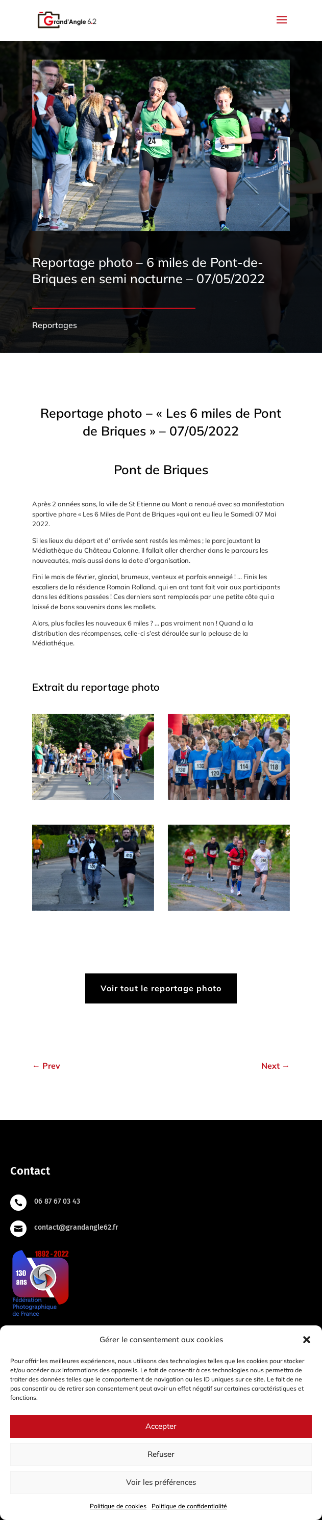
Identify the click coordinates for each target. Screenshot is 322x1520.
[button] (307, 1340)
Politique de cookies (118, 1506)
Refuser (161, 1454)
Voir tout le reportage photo (161, 988)
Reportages (54, 325)
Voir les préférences (161, 1482)
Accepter (161, 1426)
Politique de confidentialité (189, 1506)
